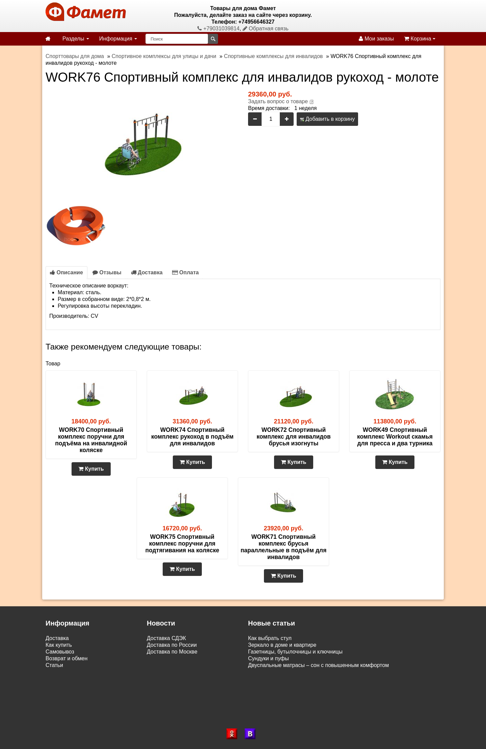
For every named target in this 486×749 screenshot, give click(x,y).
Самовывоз (60, 652)
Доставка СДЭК (166, 638)
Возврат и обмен (66, 658)
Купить (91, 469)
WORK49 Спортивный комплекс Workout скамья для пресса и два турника (395, 436)
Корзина (419, 38)
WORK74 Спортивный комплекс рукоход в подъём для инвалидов (192, 436)
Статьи (54, 665)
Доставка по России (172, 645)
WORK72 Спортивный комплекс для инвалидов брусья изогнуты (293, 436)
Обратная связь (266, 28)
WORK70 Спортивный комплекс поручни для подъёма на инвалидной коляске (91, 439)
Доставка (147, 272)
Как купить (59, 645)
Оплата (185, 272)
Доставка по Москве (172, 652)
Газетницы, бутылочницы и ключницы (295, 652)
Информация (118, 38)
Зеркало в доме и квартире (282, 645)
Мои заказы (376, 38)
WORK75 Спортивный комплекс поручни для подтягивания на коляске (182, 543)
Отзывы (107, 272)
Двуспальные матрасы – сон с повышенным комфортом (318, 665)
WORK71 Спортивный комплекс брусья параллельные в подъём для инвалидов (284, 546)
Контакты (57, 672)
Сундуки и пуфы (268, 658)
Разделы (75, 38)
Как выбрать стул (270, 638)
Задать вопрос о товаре (278, 101)
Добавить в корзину (327, 119)
